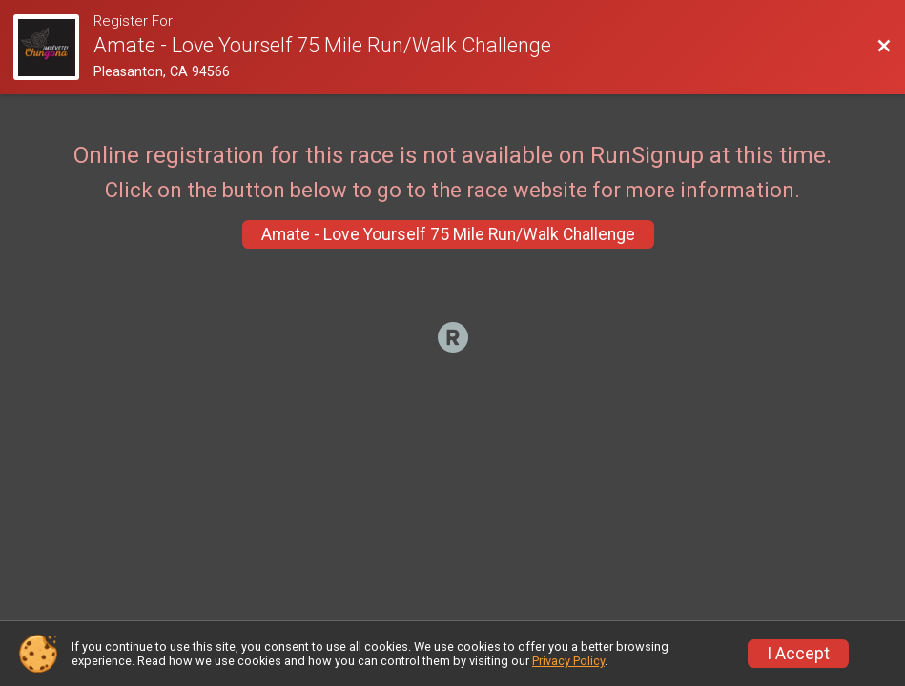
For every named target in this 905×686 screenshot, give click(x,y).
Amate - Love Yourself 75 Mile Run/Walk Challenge (448, 234)
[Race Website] (53, 47)
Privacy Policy (568, 661)
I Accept (798, 653)
